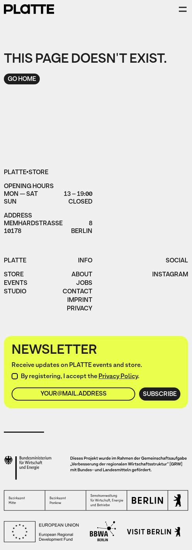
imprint (79, 300)
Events (15, 283)
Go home (22, 79)
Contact (77, 292)
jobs (84, 283)
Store (14, 275)
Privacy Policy (118, 376)
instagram (170, 275)
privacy (79, 309)
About (81, 275)
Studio (15, 292)
